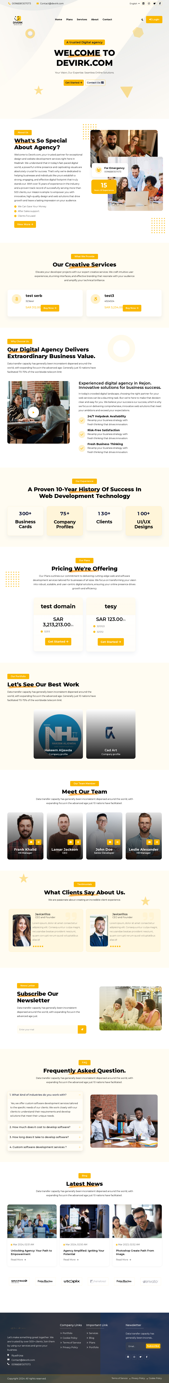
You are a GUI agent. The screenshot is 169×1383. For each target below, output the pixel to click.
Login (154, 19)
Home (58, 19)
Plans (69, 19)
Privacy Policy (70, 1347)
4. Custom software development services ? (38, 1163)
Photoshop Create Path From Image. (135, 1269)
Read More (18, 1277)
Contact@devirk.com (52, 3)
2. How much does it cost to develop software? (40, 1143)
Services (82, 19)
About (94, 19)
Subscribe (152, 1346)
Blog (91, 1338)
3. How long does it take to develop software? (39, 1153)
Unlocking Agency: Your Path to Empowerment (30, 1269)
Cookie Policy (70, 1338)
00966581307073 (21, 3)
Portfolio (67, 1333)
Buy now (50, 309)
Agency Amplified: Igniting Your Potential (81, 1269)
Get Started (72, 83)
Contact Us (97, 83)
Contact (107, 19)
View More (25, 225)
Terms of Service (72, 1342)
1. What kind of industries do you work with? (38, 1111)
